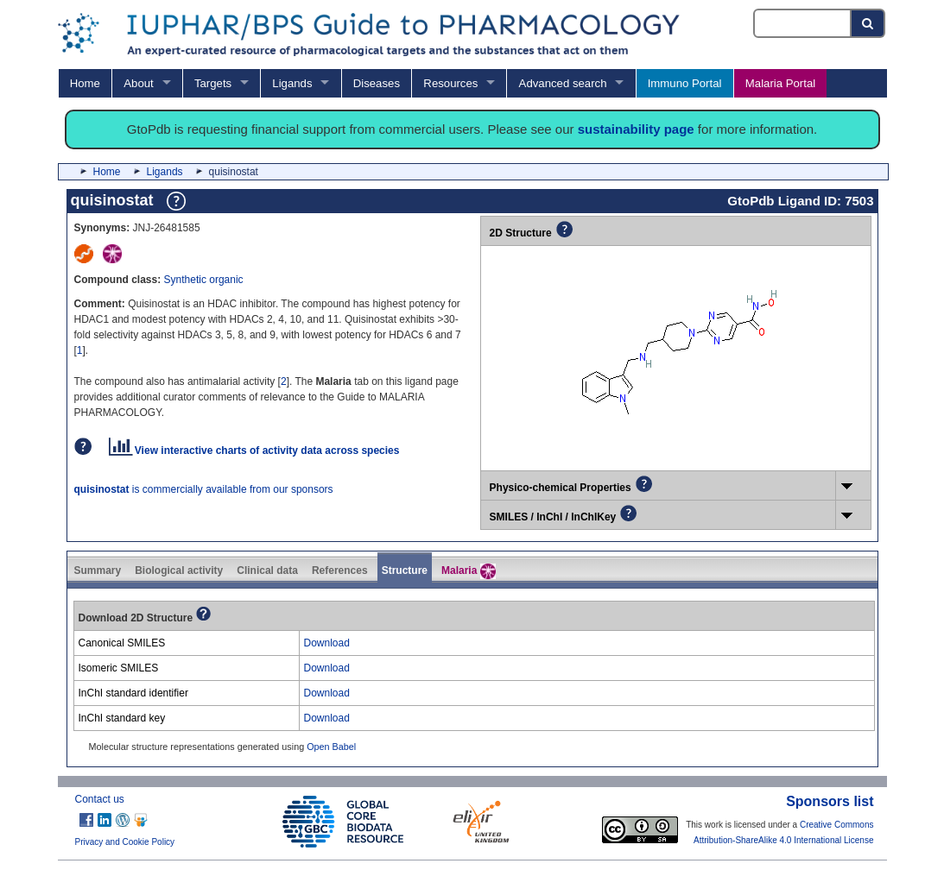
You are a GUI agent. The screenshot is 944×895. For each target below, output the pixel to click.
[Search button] (868, 23)
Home (85, 83)
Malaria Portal (780, 83)
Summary (98, 570)
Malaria (468, 571)
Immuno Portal (685, 83)
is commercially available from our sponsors (203, 489)
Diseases (376, 83)
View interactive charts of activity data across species (254, 450)
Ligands (292, 83)
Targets (212, 83)
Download (327, 643)
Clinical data (267, 570)
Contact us (99, 799)
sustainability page (636, 129)
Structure (405, 570)
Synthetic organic (204, 280)
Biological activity (179, 570)
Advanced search (563, 83)
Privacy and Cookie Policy (125, 842)
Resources (450, 83)
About (138, 83)
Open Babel (331, 746)
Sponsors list (829, 801)
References (340, 570)
